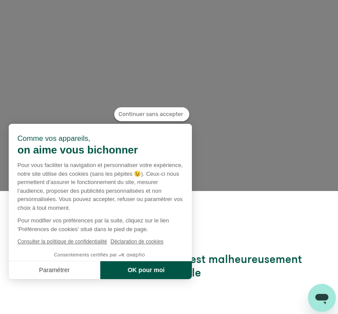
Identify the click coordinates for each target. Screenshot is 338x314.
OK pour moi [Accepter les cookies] (146, 269)
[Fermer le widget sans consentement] (151, 114)
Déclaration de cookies (136, 242)
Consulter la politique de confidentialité (62, 242)
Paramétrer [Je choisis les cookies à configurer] (54, 269)
